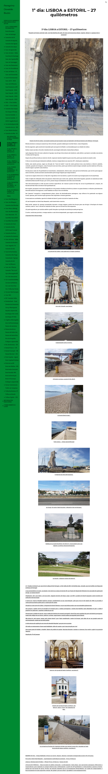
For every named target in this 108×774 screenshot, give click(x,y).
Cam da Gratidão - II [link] (11, 118)
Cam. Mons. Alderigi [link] (11, 208)
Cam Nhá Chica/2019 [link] (11, 221)
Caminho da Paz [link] (10, 227)
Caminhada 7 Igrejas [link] (11, 258)
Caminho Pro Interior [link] (11, 236)
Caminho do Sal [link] (10, 248)
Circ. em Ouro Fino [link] (10, 286)
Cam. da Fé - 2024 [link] (10, 81)
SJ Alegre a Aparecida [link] (11, 382)
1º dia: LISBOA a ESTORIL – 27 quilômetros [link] (12, 144)
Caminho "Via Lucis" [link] (11, 270)
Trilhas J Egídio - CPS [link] (11, 397)
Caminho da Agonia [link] (11, 40)
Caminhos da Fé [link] (10, 37)
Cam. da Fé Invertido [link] (11, 74)
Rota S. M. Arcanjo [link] (10, 378)
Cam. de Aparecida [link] (11, 50)
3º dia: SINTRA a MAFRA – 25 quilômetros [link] (12, 156)
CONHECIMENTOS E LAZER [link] (10, 405)
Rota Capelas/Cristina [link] (11, 360)
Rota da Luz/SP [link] (9, 363)
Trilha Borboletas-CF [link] (11, 391)
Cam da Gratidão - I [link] (11, 115)
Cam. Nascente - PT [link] (11, 214)
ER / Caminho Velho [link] (11, 298)
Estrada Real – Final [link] (11, 301)
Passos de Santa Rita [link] (11, 335)
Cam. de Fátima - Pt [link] (11, 71)
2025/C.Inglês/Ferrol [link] (11, 121)
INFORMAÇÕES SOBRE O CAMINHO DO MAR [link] (13, 138)
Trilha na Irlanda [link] (10, 394)
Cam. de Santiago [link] (10, 34)
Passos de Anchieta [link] (11, 326)
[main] (64, 12)
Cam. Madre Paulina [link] (11, 130)
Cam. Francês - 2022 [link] (11, 99)
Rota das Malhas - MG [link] (11, 366)
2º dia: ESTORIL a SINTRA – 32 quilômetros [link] (12, 150)
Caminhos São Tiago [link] (11, 255)
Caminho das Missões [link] (11, 205)
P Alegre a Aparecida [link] (11, 341)
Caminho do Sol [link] (10, 261)
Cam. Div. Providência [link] (11, 68)
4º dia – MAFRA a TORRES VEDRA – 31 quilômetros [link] (13, 162)
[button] (106, 2)
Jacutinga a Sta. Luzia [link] (11, 313)
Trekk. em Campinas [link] (11, 388)
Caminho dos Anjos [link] (11, 47)
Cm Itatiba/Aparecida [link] (11, 124)
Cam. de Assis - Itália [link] (11, 53)
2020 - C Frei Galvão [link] (11, 105)
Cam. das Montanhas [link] (11, 211)
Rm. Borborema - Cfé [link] (11, 344)
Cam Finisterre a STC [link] (11, 87)
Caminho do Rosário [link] (11, 242)
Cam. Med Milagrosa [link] (11, 199)
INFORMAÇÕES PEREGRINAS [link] (8, 401)
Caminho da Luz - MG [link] (11, 127)
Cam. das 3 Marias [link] (10, 267)
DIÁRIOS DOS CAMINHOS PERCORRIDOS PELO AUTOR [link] (11, 22)
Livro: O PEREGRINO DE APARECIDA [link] (11, 27)
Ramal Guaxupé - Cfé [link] (11, 351)
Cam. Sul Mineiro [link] (10, 264)
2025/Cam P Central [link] (11, 230)
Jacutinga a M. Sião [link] (10, 317)
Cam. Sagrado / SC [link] (10, 245)
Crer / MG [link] (8, 295)
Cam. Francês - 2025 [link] (11, 93)
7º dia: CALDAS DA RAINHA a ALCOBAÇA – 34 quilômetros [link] (12, 185)
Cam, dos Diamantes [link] (11, 65)
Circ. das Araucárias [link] (11, 276)
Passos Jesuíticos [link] (10, 329)
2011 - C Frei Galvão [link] (11, 102)
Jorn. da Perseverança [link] (11, 323)
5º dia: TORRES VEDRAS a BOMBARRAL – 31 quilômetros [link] (12, 169)
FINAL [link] (9, 196)
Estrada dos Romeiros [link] (11, 304)
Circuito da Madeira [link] (11, 283)
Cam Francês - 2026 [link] (11, 90)
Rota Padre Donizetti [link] (11, 369)
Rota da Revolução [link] (10, 375)
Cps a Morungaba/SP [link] (11, 273)
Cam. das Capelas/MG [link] (11, 59)
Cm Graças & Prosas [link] (11, 112)
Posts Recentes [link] (9, 31)
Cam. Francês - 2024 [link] (11, 96)
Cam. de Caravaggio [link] (11, 62)
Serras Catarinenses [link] (11, 385)
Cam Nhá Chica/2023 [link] (11, 218)
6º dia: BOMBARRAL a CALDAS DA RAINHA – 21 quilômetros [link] (13, 177)
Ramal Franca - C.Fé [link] (11, 348)
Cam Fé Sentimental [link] (11, 78)
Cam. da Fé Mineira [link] (11, 84)
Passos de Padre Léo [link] (11, 332)
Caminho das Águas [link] (11, 43)
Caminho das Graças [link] (11, 108)
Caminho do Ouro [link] (10, 224)
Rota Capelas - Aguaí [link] (11, 357)
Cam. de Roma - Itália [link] (11, 239)
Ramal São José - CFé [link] (11, 354)
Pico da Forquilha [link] (10, 338)
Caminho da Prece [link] (10, 233)
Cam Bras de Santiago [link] (11, 56)
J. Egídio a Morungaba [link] (11, 320)
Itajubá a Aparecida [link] (11, 310)
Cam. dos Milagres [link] (10, 202)
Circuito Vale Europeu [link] (11, 292)
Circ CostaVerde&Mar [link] (11, 279)
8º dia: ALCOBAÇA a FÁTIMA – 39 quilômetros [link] (12, 191)
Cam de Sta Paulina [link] (11, 252)
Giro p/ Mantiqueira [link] (11, 307)
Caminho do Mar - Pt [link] (11, 133)
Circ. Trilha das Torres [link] (11, 289)
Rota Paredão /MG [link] (10, 372)
